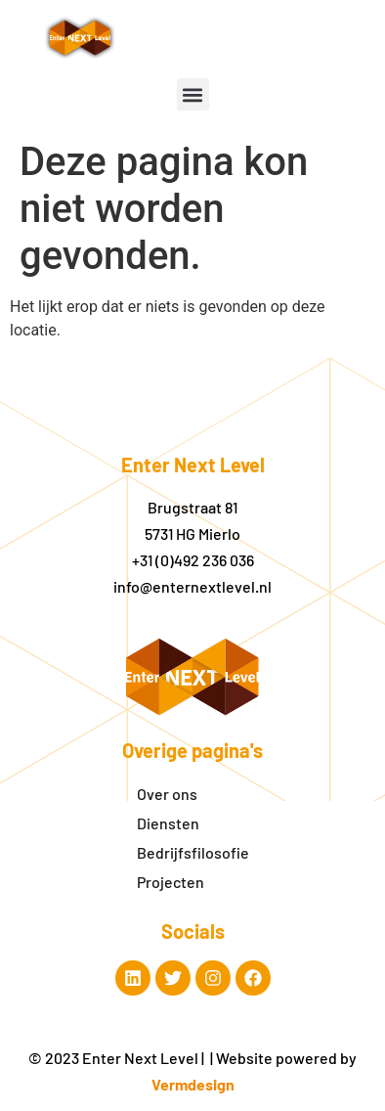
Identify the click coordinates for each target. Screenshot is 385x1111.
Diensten (168, 823)
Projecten (170, 881)
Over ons (167, 793)
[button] (193, 94)
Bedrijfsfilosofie (193, 852)
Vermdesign (193, 1084)
